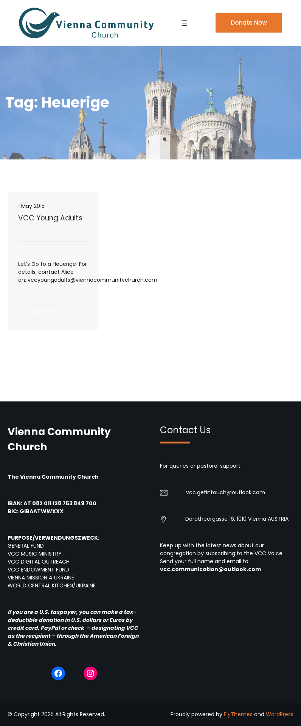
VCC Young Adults (50, 218)
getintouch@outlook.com (231, 492)
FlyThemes (238, 714)
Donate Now (249, 23)
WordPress (279, 714)
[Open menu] (184, 23)
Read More (45, 313)
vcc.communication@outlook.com (210, 569)
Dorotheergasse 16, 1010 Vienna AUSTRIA (237, 519)
